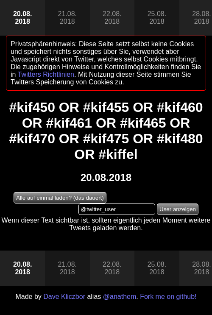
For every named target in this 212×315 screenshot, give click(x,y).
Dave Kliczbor (64, 296)
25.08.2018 (157, 17)
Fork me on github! (168, 296)
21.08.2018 (67, 17)
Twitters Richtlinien (46, 74)
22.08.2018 (112, 17)
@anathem (120, 296)
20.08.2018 (22, 17)
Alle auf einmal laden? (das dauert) (60, 198)
